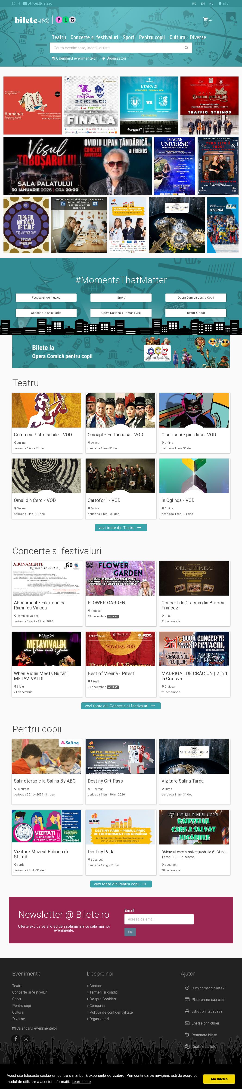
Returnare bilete (200, 1035)
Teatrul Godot (196, 313)
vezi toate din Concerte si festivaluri (121, 706)
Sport (121, 297)
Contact (94, 986)
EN (203, 3)
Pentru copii (46, 729)
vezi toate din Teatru (121, 527)
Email (129, 910)
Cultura (17, 1012)
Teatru (34, 383)
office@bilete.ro (37, 3)
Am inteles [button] (219, 1079)
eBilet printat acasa (202, 1011)
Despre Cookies (101, 999)
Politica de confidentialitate (110, 1012)
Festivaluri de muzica (46, 297)
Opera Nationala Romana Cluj (121, 313)
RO (194, 3)
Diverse (18, 1019)
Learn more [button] (81, 1082)
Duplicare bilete (200, 1046)
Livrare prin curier (201, 1023)
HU (211, 3)
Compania (96, 1006)
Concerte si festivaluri (66, 551)
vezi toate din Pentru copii (121, 884)
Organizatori (98, 1019)
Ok (130, 932)
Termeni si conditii (102, 992)
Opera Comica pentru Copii (196, 297)
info (224, 3)
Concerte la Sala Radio (46, 313)
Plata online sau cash (204, 999)
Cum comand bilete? (203, 988)
